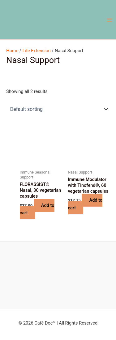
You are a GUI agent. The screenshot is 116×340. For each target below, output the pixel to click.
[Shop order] (58, 109)
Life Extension (36, 50)
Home (12, 50)
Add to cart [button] (37, 209)
